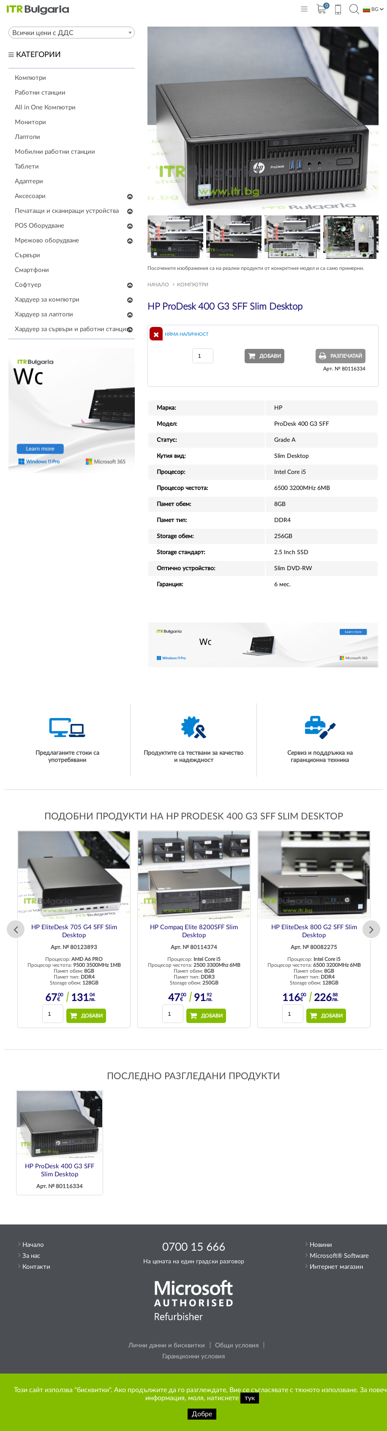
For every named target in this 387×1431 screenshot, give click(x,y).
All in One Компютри (45, 107)
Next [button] (371, 929)
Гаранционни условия (193, 1356)
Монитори (30, 122)
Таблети (27, 166)
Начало (158, 284)
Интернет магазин (336, 1267)
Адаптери (29, 181)
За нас (31, 1256)
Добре (202, 1414)
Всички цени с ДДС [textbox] (43, 33)
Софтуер (28, 285)
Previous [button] (15, 929)
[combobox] (71, 32)
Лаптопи (27, 137)
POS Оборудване (39, 226)
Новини (321, 1245)
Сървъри (27, 255)
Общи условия (237, 1345)
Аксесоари (30, 196)
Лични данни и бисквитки (166, 1345)
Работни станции (40, 93)
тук (250, 1398)
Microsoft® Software (339, 1256)
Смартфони (32, 270)
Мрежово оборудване (47, 240)
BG (371, 9)
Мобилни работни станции (55, 152)
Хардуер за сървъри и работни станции (72, 329)
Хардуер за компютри (47, 300)
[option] (74, 929)
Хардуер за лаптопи (44, 314)
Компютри (30, 78)
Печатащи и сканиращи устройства (67, 211)
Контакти (36, 1267)
